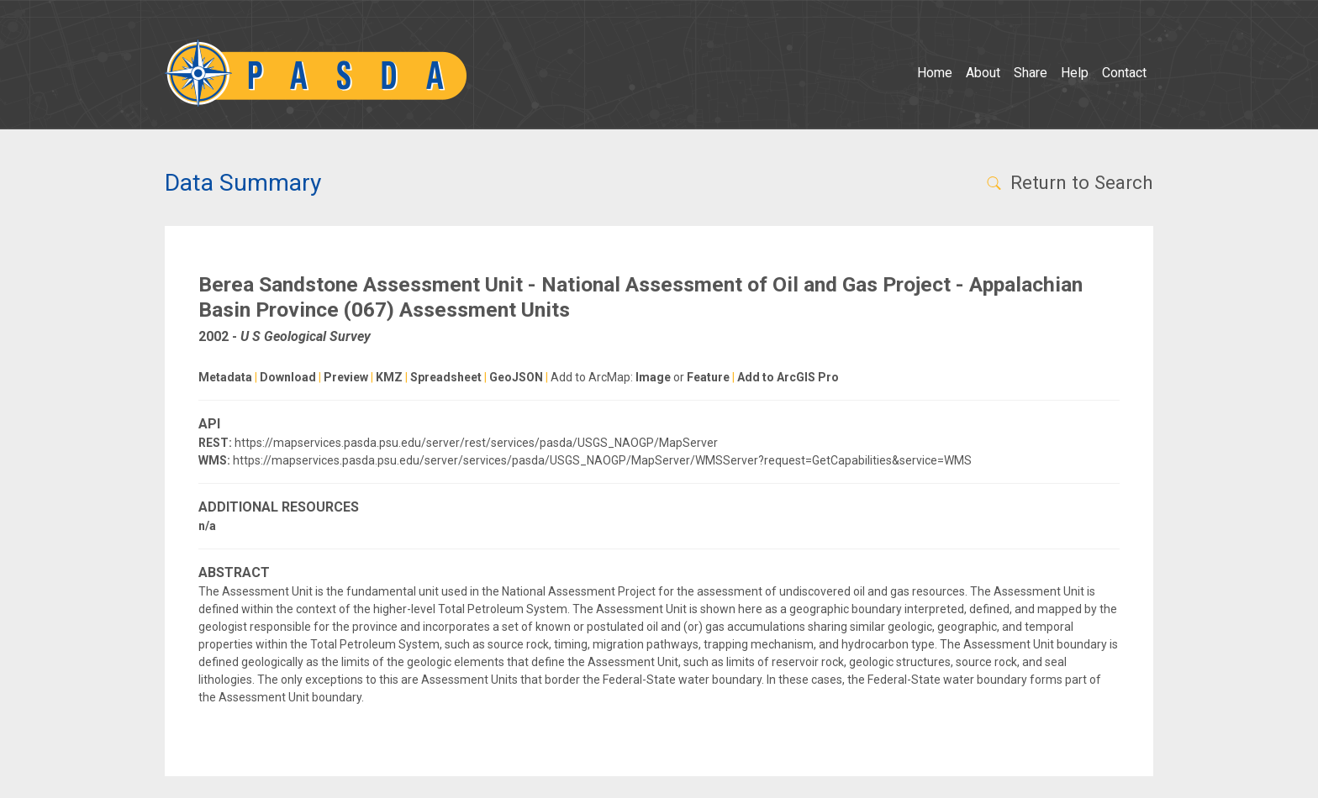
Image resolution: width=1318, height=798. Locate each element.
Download (288, 377)
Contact (1124, 73)
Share (1030, 73)
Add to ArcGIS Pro (788, 377)
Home (934, 73)
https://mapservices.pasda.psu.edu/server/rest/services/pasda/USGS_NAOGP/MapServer (476, 442)
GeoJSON (516, 377)
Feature (708, 377)
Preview (346, 377)
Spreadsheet (446, 377)
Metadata (225, 377)
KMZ (389, 377)
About (983, 73)
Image (653, 377)
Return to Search (1068, 182)
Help (1075, 73)
